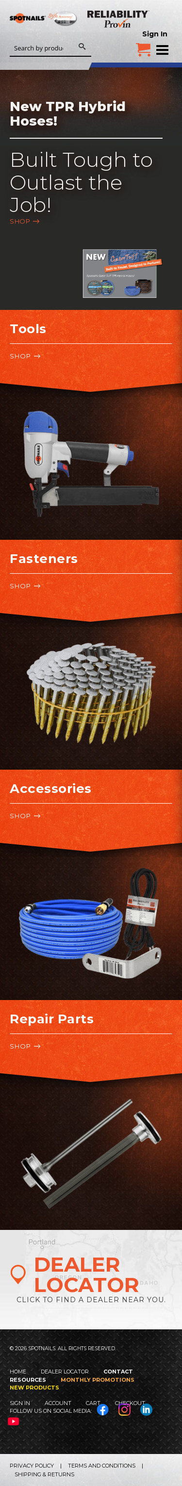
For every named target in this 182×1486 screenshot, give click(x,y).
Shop (20, 221)
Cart (93, 1403)
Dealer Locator (65, 1371)
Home (18, 1371)
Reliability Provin (118, 19)
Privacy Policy (32, 1465)
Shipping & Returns (44, 1474)
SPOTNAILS (44, 32)
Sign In (154, 34)
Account (58, 1403)
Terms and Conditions (101, 1465)
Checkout (130, 1403)
